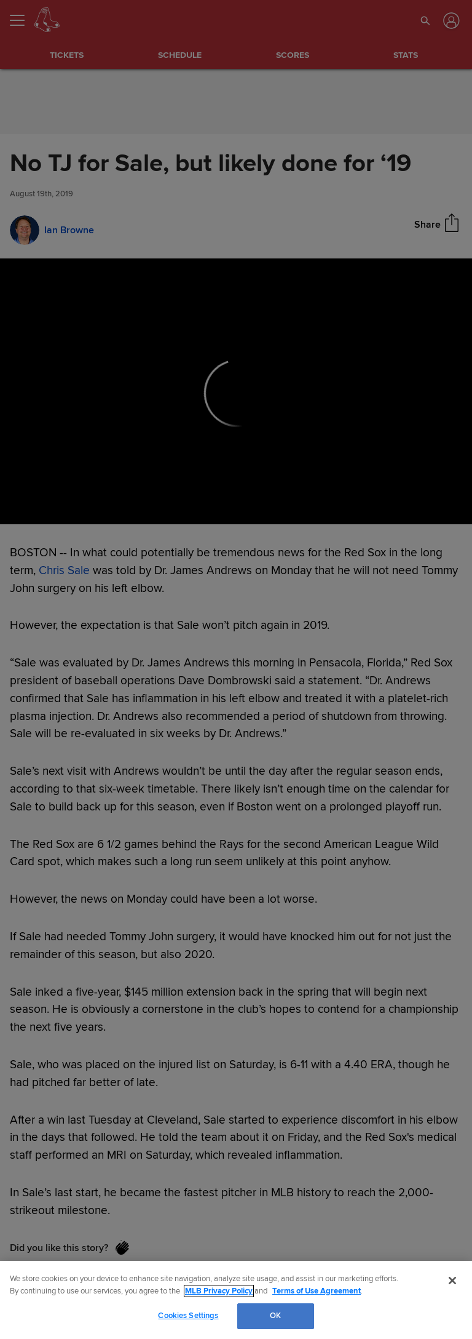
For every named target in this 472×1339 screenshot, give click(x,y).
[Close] (452, 1280)
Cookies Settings (188, 1316)
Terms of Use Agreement (316, 1291)
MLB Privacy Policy (219, 1291)
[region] (236, 1300)
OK (275, 1316)
